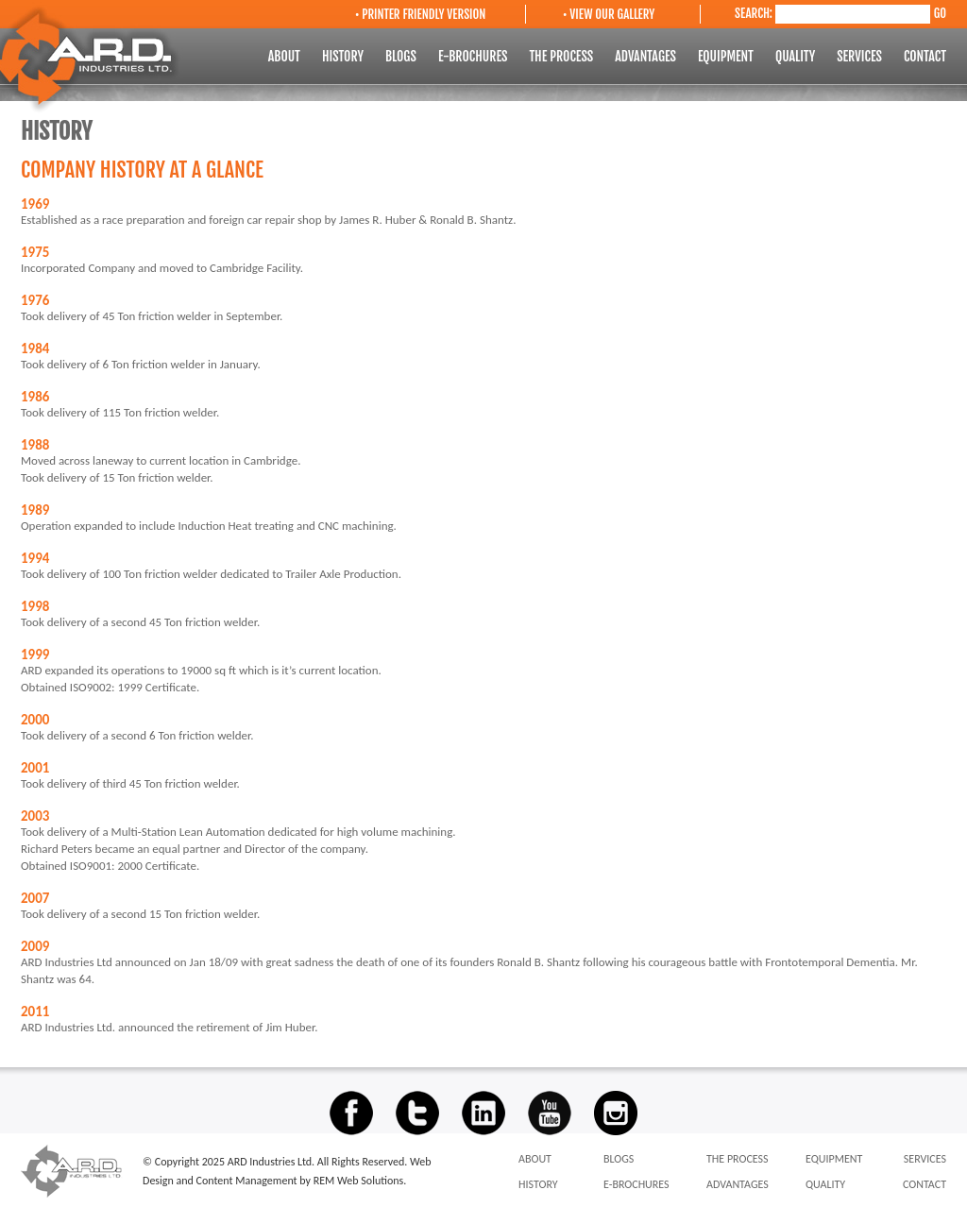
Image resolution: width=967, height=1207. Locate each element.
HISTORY (344, 56)
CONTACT (925, 56)
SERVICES (861, 56)
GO (940, 13)
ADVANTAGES (647, 56)
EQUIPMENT (727, 56)
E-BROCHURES (474, 56)
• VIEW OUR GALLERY (608, 14)
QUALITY (796, 56)
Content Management (248, 1180)
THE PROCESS (562, 56)
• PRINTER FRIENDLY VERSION (420, 14)
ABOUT (285, 56)
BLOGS (402, 56)
